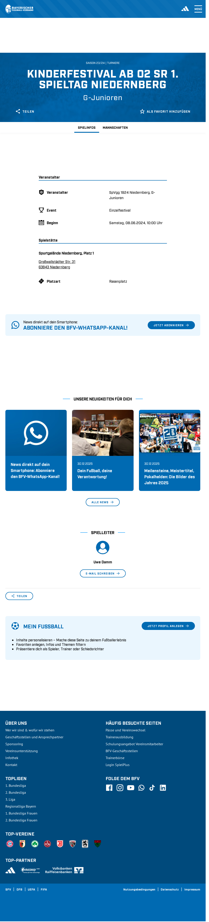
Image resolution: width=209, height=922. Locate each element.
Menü (198, 9)
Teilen (24, 111)
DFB (19, 889)
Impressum (192, 889)
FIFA (44, 889)
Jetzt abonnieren (171, 325)
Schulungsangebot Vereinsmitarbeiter (134, 744)
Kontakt (11, 764)
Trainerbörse (115, 758)
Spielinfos (87, 127)
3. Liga (10, 799)
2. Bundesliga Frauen (21, 820)
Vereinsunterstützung (21, 751)
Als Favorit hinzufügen (165, 111)
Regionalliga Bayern (20, 806)
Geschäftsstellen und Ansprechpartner (34, 737)
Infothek (11, 758)
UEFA (31, 889)
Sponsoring (14, 744)
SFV (8, 889)
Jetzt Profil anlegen (168, 626)
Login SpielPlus (118, 764)
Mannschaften (115, 127)
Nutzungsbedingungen (139, 889)
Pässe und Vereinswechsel (125, 730)
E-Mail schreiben (103, 573)
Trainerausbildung (119, 737)
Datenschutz (170, 889)
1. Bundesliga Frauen (21, 813)
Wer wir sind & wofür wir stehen (29, 730)
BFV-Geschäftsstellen (122, 751)
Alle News (103, 502)
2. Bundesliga (15, 792)
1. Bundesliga (15, 785)
